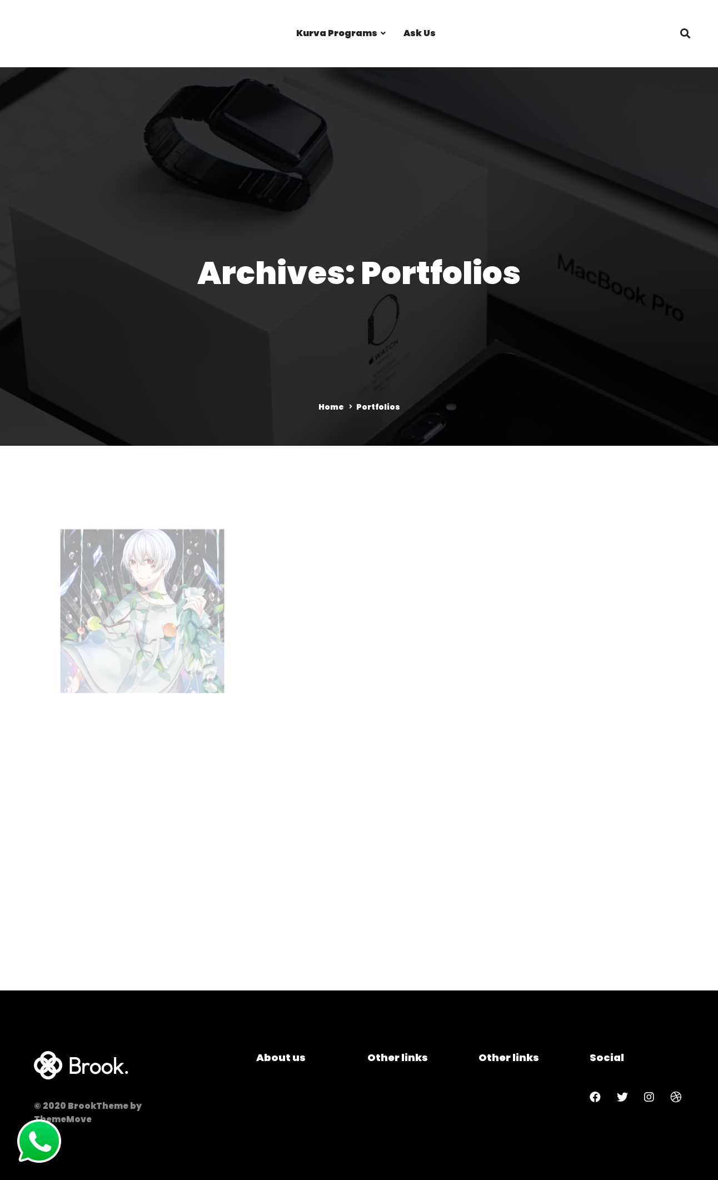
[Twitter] (622, 1097)
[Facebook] (595, 1097)
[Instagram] (649, 1097)
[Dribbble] (676, 1097)
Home (331, 406)
